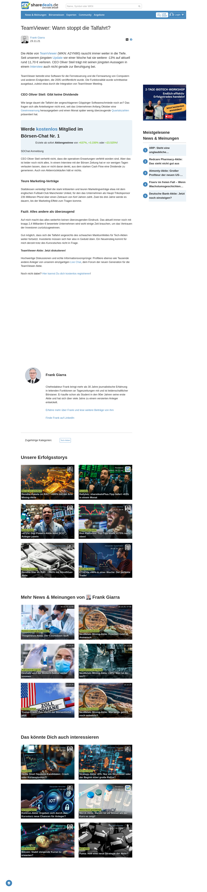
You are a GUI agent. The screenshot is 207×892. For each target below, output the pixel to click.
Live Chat (75, 262)
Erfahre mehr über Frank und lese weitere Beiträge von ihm (80, 410)
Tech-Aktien (65, 440)
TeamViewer (48, 53)
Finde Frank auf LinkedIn (60, 417)
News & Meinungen (35, 14)
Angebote (99, 14)
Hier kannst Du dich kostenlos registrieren (66, 273)
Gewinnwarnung (30, 110)
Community (85, 14)
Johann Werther (59, 507)
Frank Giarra (37, 37)
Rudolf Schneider (116, 826)
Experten (71, 14)
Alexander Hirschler (57, 468)
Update (58, 57)
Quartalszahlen (120, 110)
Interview (36, 66)
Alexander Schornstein (114, 546)
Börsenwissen (56, 14)
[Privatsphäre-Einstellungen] (9, 883)
